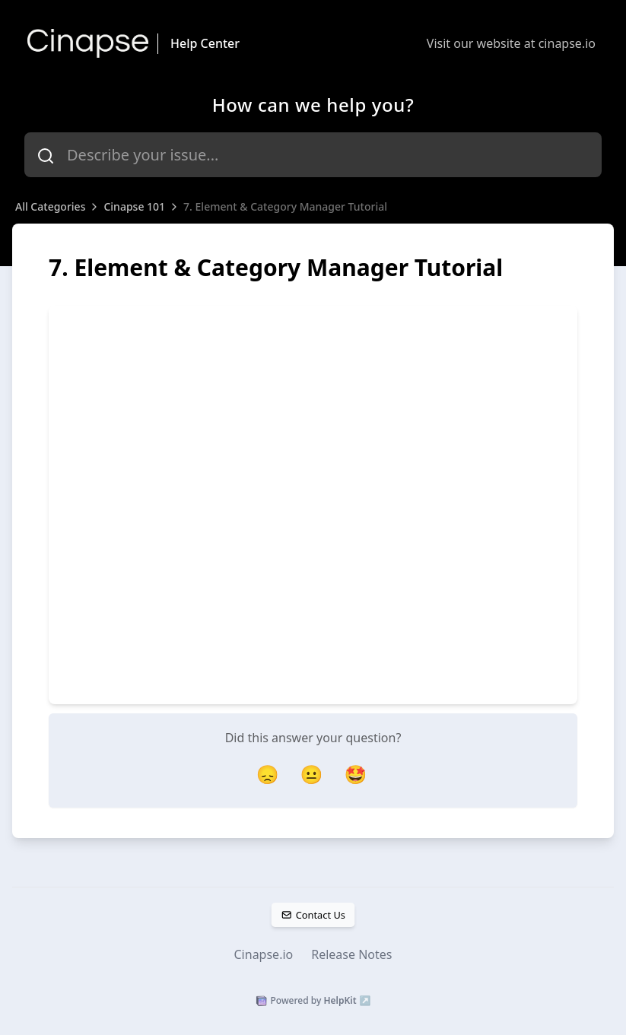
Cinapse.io (264, 954)
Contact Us (313, 915)
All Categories (50, 206)
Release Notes (351, 954)
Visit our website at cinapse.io (511, 43)
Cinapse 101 (134, 206)
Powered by (313, 1001)
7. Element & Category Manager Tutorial (285, 206)
